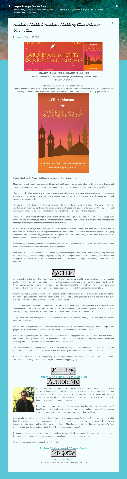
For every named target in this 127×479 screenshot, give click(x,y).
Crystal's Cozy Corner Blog (30, 6)
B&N (71, 376)
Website (83, 448)
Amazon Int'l (60, 376)
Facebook (64, 448)
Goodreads (81, 376)
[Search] (117, 7)
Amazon (74, 448)
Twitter (55, 448)
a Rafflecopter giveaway (63, 459)
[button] (112, 23)
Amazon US (45, 376)
